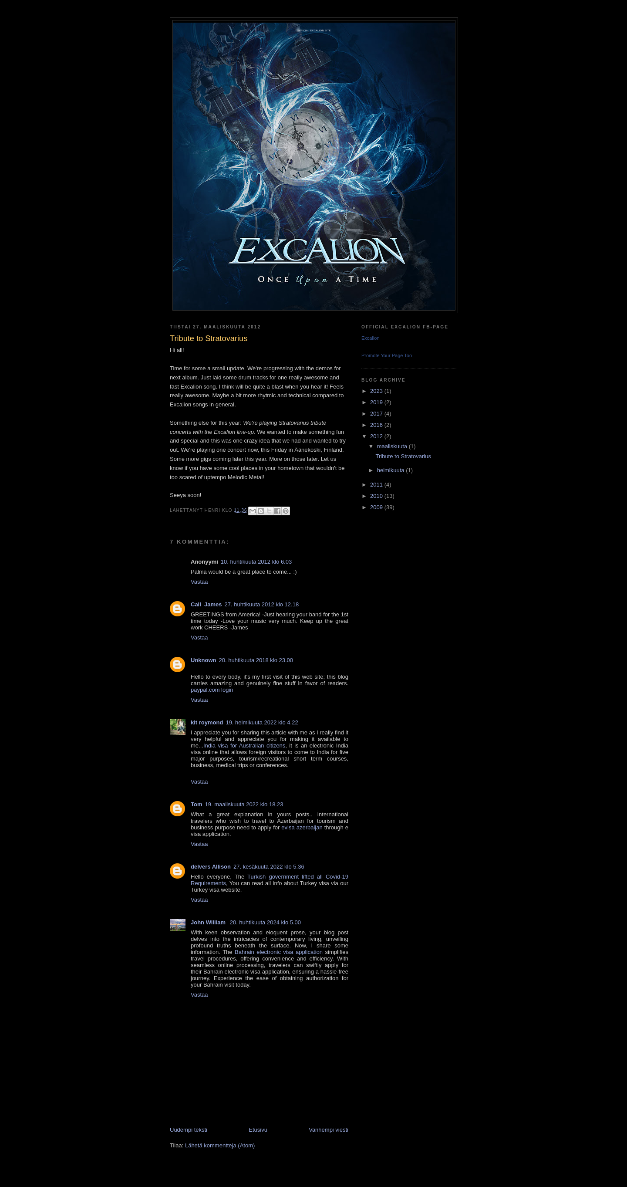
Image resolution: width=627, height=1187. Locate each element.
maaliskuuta (393, 446)
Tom (196, 804)
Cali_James (206, 604)
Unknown (203, 660)
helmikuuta (391, 470)
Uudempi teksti (188, 1129)
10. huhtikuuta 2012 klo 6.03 (256, 561)
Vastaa (199, 581)
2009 (377, 507)
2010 (377, 496)
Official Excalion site (314, 30)
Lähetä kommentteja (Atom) (220, 1145)
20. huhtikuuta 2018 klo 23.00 (256, 660)
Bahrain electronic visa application (279, 952)
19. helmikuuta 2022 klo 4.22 (262, 722)
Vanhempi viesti (328, 1129)
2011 (377, 484)
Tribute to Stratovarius (403, 456)
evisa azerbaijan (301, 827)
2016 (377, 425)
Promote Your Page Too (386, 355)
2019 (377, 402)
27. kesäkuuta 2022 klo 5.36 (268, 866)
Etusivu (258, 1129)
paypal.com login (212, 689)
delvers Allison (211, 866)
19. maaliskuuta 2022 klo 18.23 (244, 804)
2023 (377, 391)
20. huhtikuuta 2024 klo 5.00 (265, 922)
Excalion (370, 338)
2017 (377, 413)
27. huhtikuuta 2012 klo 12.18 (262, 604)
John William (209, 922)
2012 (377, 436)
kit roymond (207, 722)
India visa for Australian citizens (244, 745)
